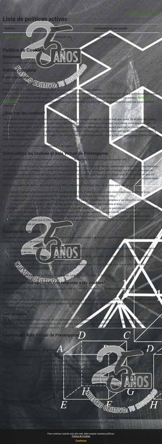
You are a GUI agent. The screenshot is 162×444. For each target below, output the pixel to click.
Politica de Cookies (16, 37)
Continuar (81, 440)
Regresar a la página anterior (142, 13)
